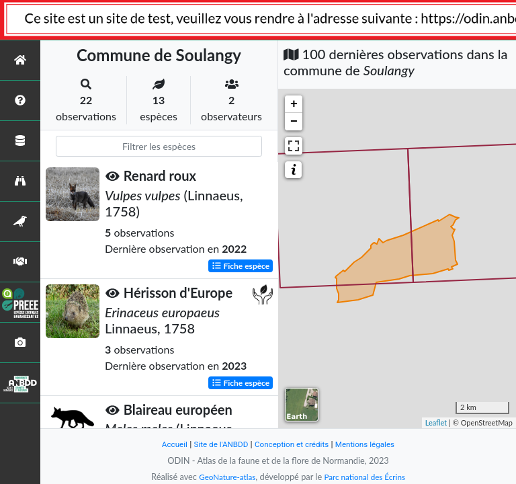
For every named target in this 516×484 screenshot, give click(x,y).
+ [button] (294, 104)
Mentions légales (372, 444)
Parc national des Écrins (367, 476)
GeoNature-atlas (223, 476)
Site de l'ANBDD (216, 444)
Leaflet (436, 422)
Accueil (165, 444)
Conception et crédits (292, 444)
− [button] (294, 122)
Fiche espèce (241, 265)
